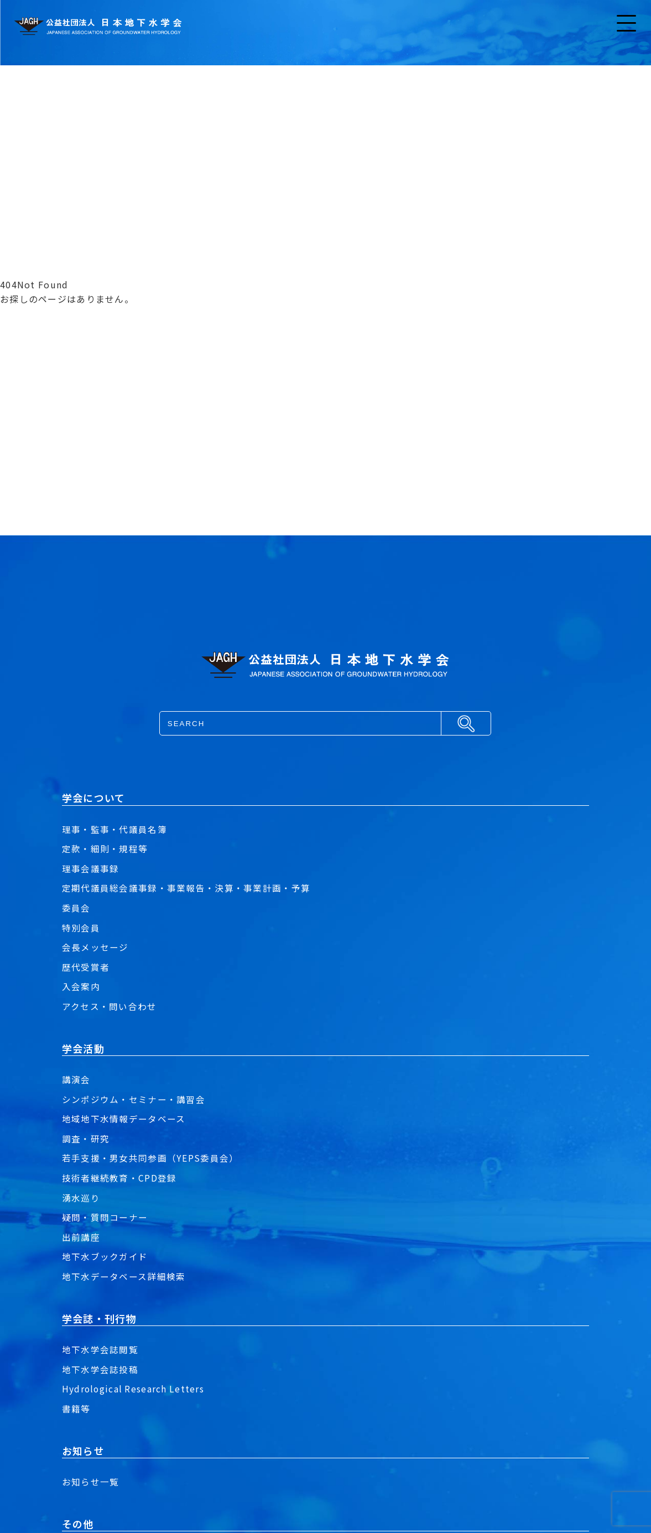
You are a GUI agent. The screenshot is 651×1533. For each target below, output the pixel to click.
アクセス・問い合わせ (109, 1006)
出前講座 (81, 1237)
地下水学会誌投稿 (100, 1369)
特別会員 (81, 927)
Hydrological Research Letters (134, 1388)
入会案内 (81, 986)
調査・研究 (86, 1138)
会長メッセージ (95, 947)
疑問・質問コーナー (105, 1217)
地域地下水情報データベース (124, 1118)
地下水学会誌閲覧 (100, 1349)
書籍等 (76, 1408)
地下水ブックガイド (105, 1256)
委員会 (76, 907)
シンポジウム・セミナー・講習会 (133, 1099)
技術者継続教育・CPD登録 (119, 1177)
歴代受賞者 (86, 966)
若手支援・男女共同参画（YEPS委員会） (150, 1157)
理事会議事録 (90, 868)
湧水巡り (81, 1197)
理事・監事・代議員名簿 (114, 829)
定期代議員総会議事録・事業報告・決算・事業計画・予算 (186, 887)
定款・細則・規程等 (105, 848)
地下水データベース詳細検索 (124, 1276)
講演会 (76, 1079)
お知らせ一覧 (90, 1481)
